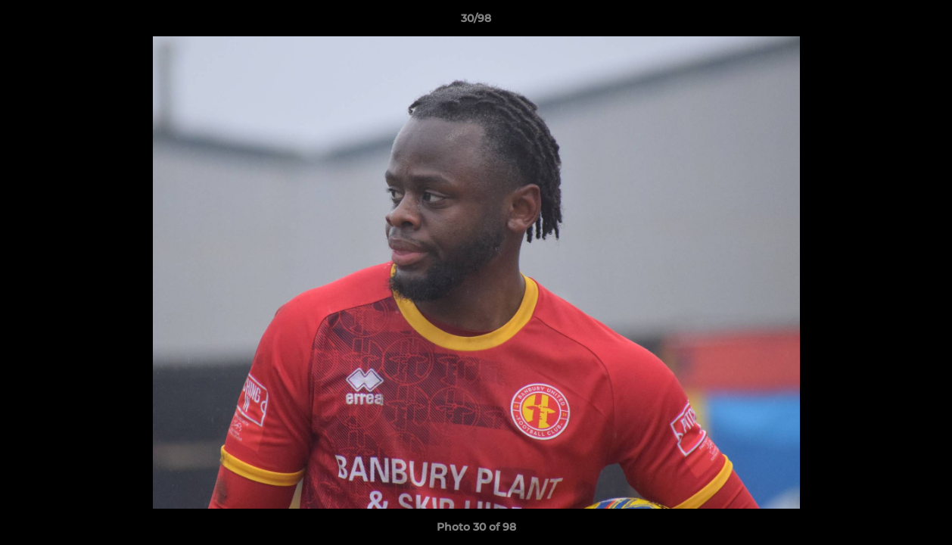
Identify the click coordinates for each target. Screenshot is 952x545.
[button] (925, 22)
